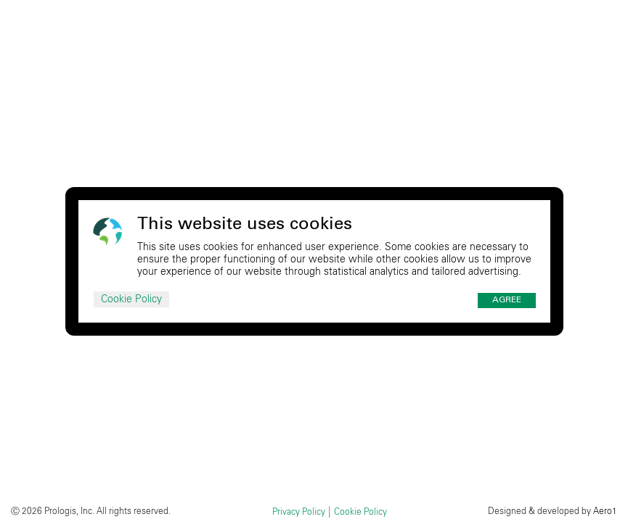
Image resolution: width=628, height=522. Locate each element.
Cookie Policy (131, 299)
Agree (506, 300)
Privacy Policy (298, 512)
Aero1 (605, 511)
